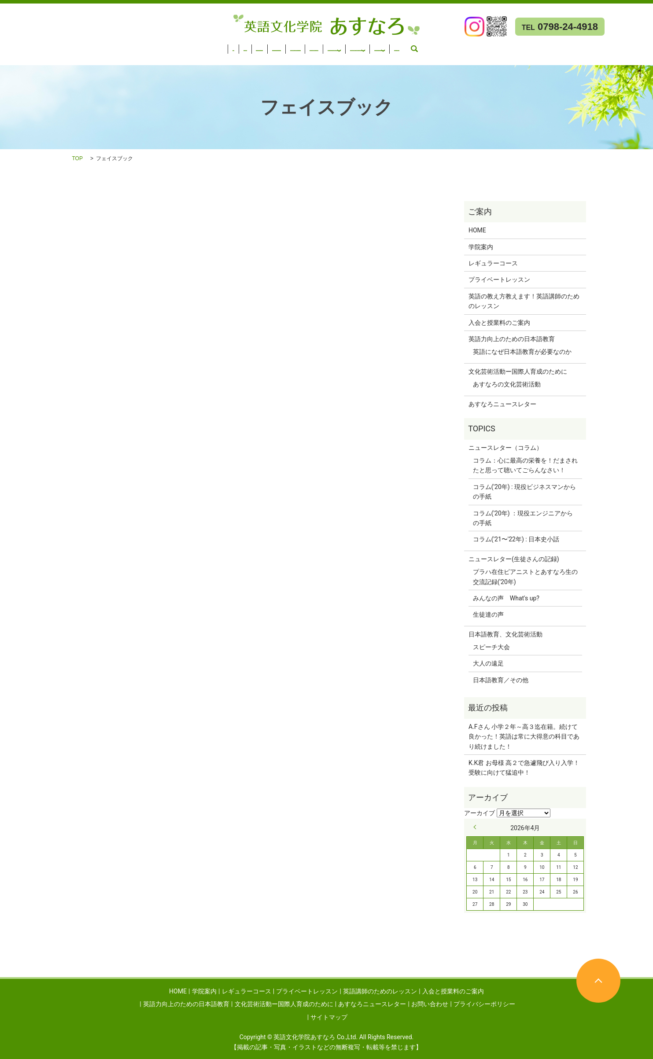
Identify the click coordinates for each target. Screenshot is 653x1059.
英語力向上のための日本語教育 (391, 46)
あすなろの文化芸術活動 (507, 384)
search (56, 57)
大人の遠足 (488, 663)
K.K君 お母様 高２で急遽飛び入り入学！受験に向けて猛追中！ (524, 767)
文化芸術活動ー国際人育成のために (502, 46)
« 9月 (477, 827)
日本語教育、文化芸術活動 (505, 634)
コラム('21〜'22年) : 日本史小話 (516, 539)
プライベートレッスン (154, 46)
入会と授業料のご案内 (308, 46)
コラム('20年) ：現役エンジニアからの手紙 (523, 518)
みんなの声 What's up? (506, 598)
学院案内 (43, 46)
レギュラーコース (89, 46)
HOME (13, 46)
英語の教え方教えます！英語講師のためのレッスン (524, 301)
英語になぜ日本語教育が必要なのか (522, 351)
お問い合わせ (23, 57)
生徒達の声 (488, 614)
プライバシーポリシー (484, 1004)
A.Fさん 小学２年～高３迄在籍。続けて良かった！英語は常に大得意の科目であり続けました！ (524, 736)
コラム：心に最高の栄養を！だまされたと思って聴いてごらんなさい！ (525, 465)
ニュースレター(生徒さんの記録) (514, 559)
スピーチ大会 (491, 647)
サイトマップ (328, 1017)
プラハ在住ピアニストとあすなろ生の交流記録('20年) (525, 576)
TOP (77, 158)
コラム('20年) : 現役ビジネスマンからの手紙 (524, 491)
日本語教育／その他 (500, 680)
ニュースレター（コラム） (505, 447)
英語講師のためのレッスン (231, 46)
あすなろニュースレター (603, 46)
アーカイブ (479, 812)
